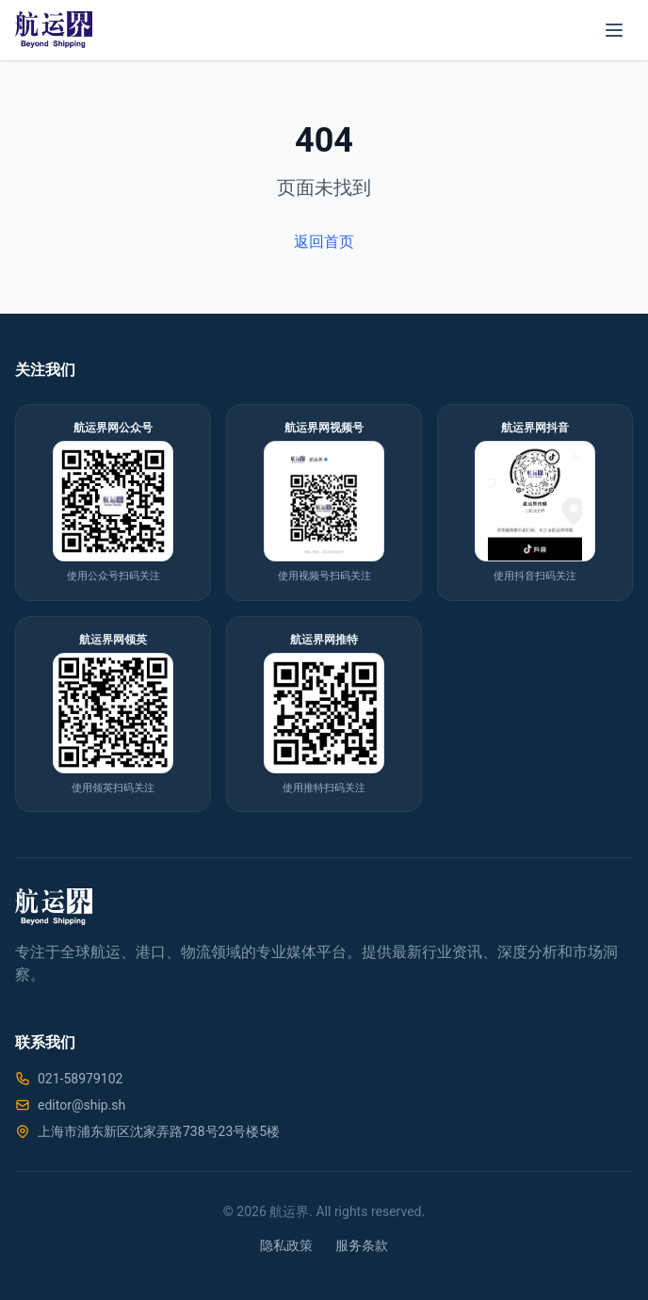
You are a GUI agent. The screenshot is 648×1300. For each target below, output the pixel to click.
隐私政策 (286, 1245)
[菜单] (614, 30)
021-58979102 (80, 1078)
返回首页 (324, 242)
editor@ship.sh (81, 1105)
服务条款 (361, 1245)
